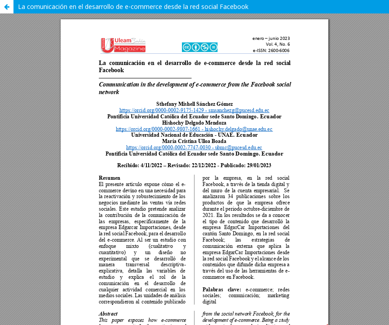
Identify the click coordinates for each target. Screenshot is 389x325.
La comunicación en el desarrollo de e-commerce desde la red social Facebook (133, 6)
